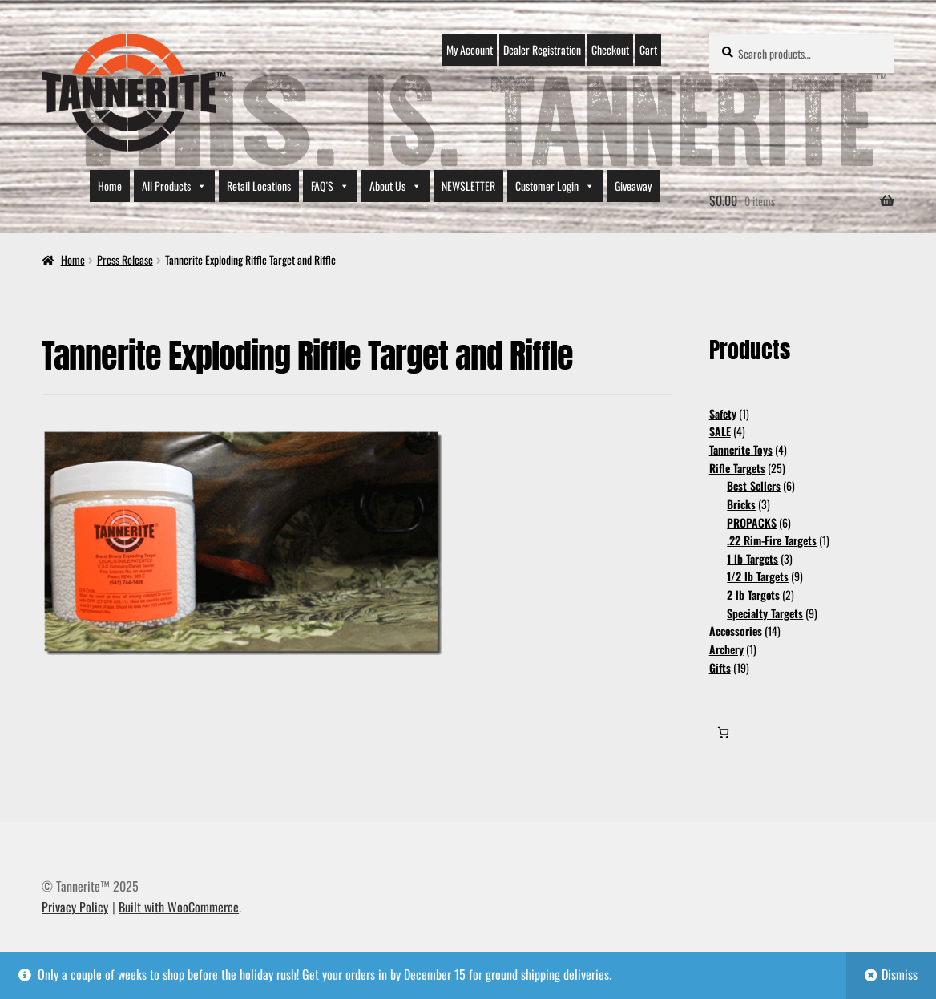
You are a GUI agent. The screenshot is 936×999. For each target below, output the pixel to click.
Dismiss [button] (900, 974)
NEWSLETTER (468, 185)
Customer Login (555, 186)
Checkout (610, 49)
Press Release (125, 259)
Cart (648, 49)
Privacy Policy (75, 906)
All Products (174, 186)
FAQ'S (330, 186)
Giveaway (633, 185)
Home (110, 185)
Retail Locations (259, 185)
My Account (469, 49)
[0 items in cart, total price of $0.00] (723, 732)
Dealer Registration (542, 49)
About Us (395, 186)
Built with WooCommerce (179, 906)
